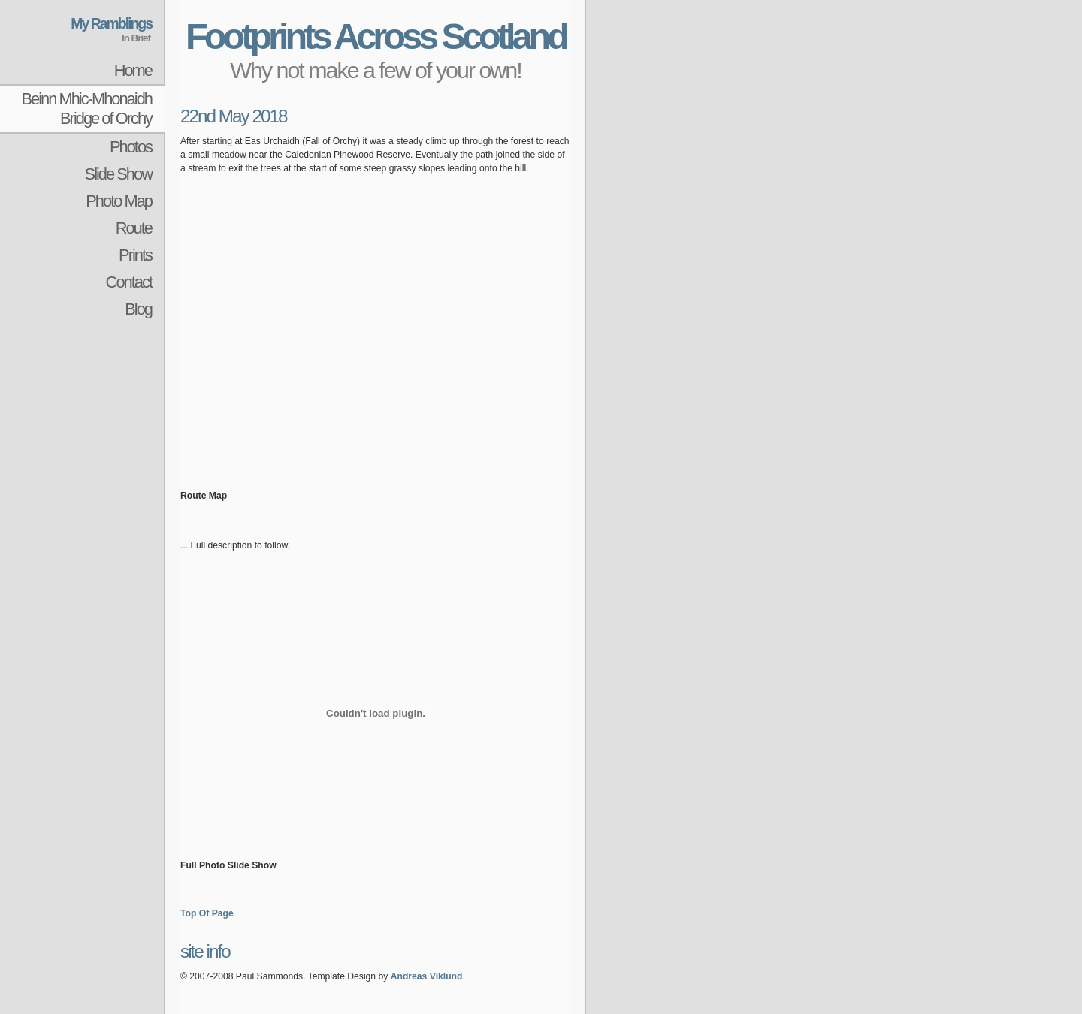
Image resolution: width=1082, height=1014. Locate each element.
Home (133, 70)
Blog (138, 309)
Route (134, 228)
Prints (135, 255)
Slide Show (118, 173)
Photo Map (119, 201)
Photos (131, 146)
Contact (129, 282)
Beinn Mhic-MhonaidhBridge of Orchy (86, 108)
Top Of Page (207, 913)
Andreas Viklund (427, 976)
